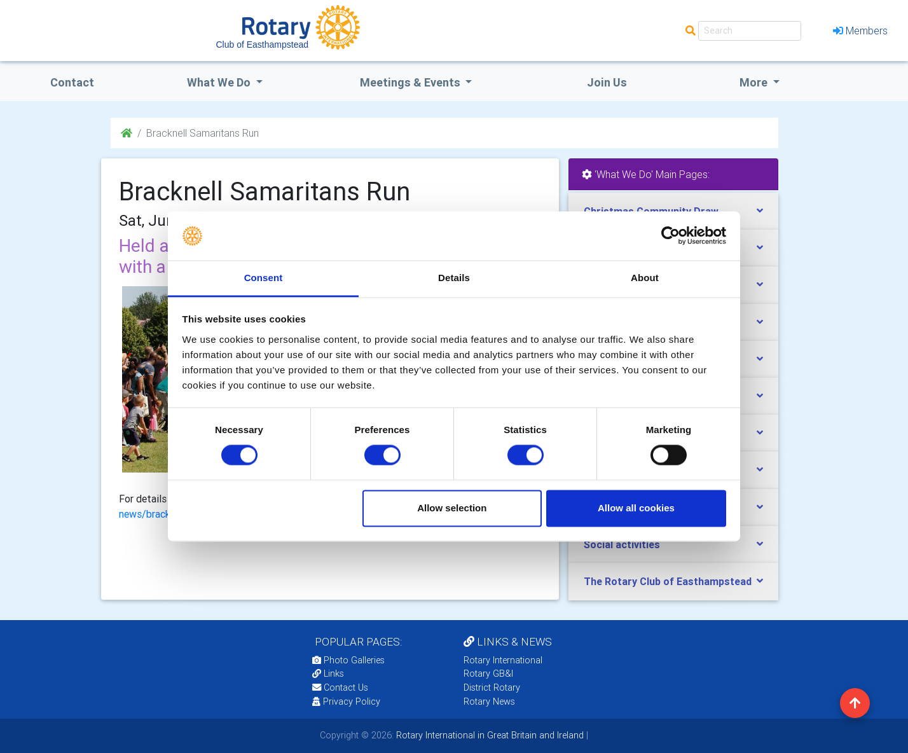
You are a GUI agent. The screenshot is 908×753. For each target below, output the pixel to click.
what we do (220, 82)
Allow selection (451, 507)
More (754, 82)
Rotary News (489, 701)
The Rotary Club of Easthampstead (668, 581)
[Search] (749, 31)
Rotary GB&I (488, 673)
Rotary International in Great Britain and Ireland (489, 735)
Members (860, 30)
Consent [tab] (263, 277)
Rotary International (503, 660)
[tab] (673, 544)
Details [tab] (454, 277)
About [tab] (645, 277)
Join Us (607, 82)
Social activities (622, 544)
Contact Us (340, 687)
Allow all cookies (636, 507)
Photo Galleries (348, 660)
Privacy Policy (346, 701)
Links (328, 673)
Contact (72, 82)
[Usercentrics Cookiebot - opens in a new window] (670, 235)
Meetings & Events (411, 82)
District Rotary (492, 687)
